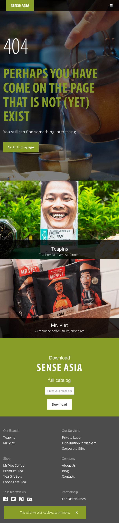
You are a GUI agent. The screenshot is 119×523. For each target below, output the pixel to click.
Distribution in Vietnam (79, 443)
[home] (20, 5)
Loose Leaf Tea (14, 482)
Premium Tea (13, 471)
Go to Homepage (21, 147)
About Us (69, 465)
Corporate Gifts (73, 448)
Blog (65, 471)
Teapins (9, 437)
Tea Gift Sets (12, 476)
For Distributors (74, 499)
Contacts (68, 476)
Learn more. (62, 512)
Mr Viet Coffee (13, 465)
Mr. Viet (9, 443)
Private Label (71, 437)
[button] (111, 5)
